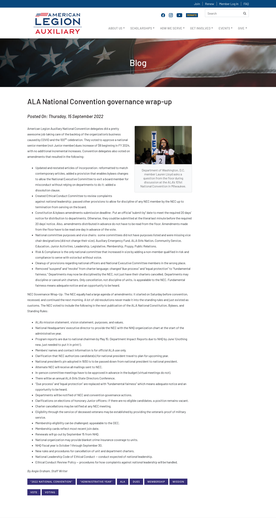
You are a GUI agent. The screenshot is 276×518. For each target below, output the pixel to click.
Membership (156, 481)
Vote (34, 492)
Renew (209, 4)
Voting (50, 492)
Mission (178, 481)
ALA (122, 481)
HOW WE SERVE (171, 28)
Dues (136, 481)
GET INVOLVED (200, 28)
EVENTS (224, 28)
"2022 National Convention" (52, 481)
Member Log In (228, 4)
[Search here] (227, 13)
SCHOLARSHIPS (141, 28)
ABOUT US (115, 28)
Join (197, 4)
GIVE (241, 28)
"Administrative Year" (96, 481)
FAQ (246, 4)
